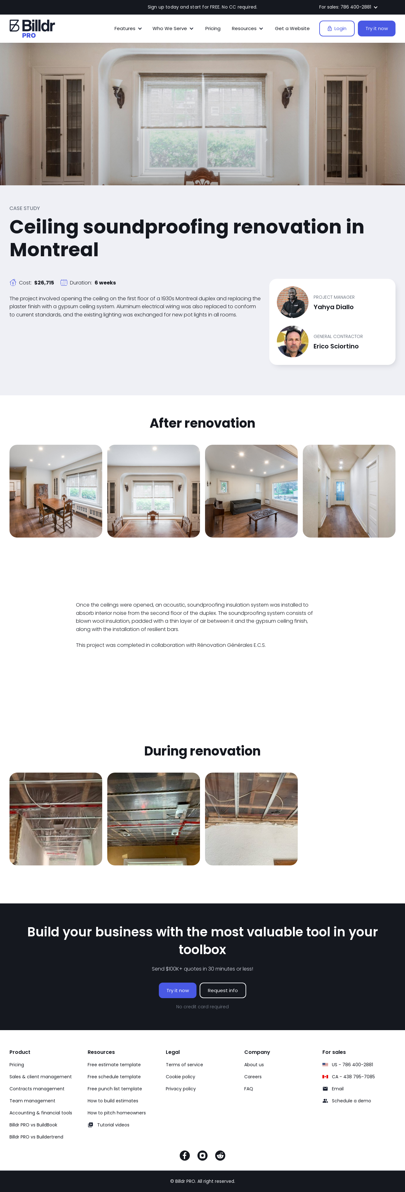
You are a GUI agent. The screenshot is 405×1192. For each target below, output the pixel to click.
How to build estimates (113, 1101)
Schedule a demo (351, 1101)
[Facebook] (185, 1157)
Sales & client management (40, 1077)
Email (338, 1089)
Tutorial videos (113, 1125)
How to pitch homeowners (117, 1113)
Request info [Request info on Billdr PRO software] (223, 990)
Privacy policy (181, 1089)
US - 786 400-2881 (352, 1064)
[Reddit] (220, 1157)
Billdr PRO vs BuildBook (33, 1125)
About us (254, 1064)
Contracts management (37, 1089)
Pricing (213, 28)
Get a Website (292, 28)
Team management (32, 1101)
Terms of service (184, 1064)
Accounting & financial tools (40, 1113)
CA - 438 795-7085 (353, 1077)
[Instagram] (202, 1157)
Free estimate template (114, 1064)
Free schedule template (114, 1077)
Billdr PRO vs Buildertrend (36, 1137)
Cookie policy (180, 1077)
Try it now (376, 28)
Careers (253, 1077)
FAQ (248, 1089)
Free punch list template (115, 1089)
